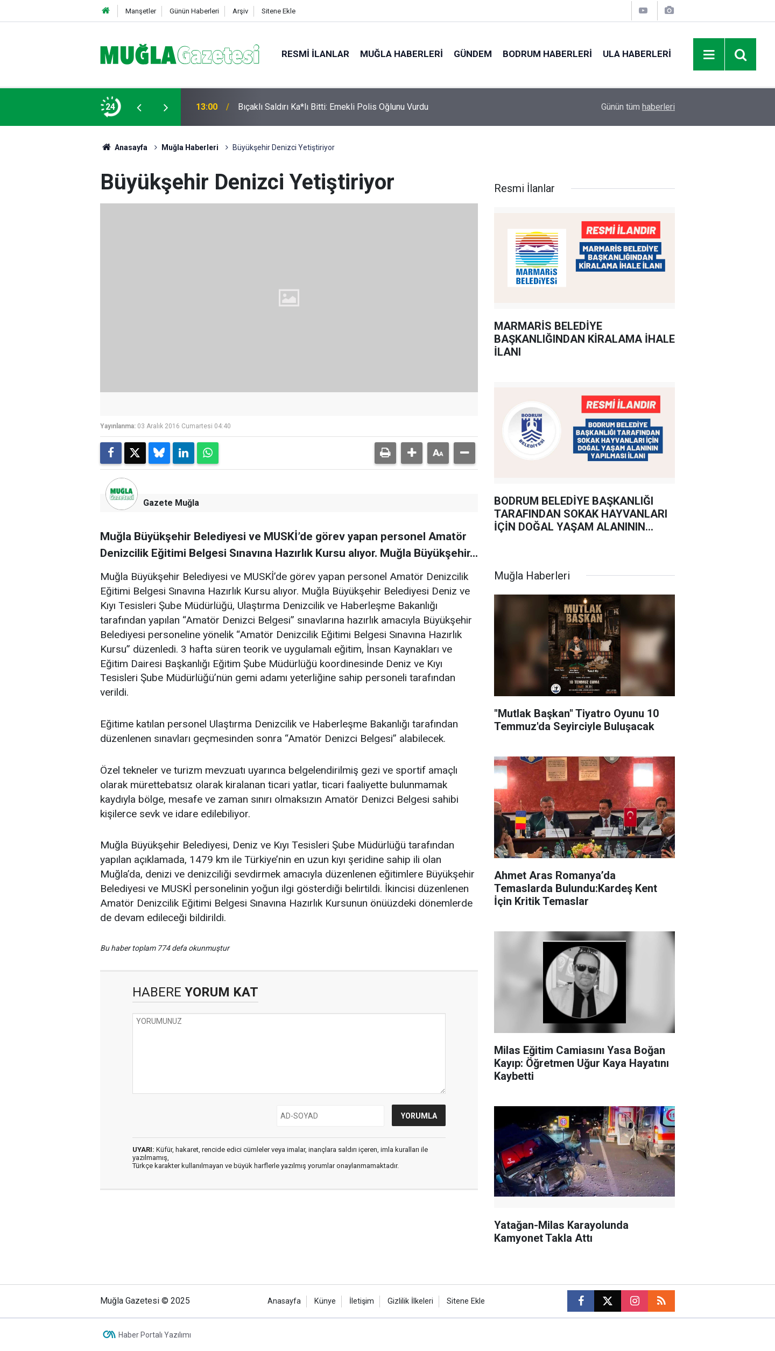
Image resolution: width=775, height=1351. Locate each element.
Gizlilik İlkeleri (410, 1301)
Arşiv (240, 11)
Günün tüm (638, 107)
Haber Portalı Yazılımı (154, 1335)
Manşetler (140, 11)
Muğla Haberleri (401, 53)
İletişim (361, 1301)
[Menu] (709, 55)
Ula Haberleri (637, 53)
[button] (411, 453)
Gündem (473, 53)
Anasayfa (123, 147)
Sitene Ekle (278, 11)
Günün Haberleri (194, 11)
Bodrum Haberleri (547, 53)
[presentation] (138, 107)
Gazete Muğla (171, 503)
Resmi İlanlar (315, 53)
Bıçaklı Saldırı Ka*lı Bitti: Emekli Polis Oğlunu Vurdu (333, 107)
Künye (325, 1301)
